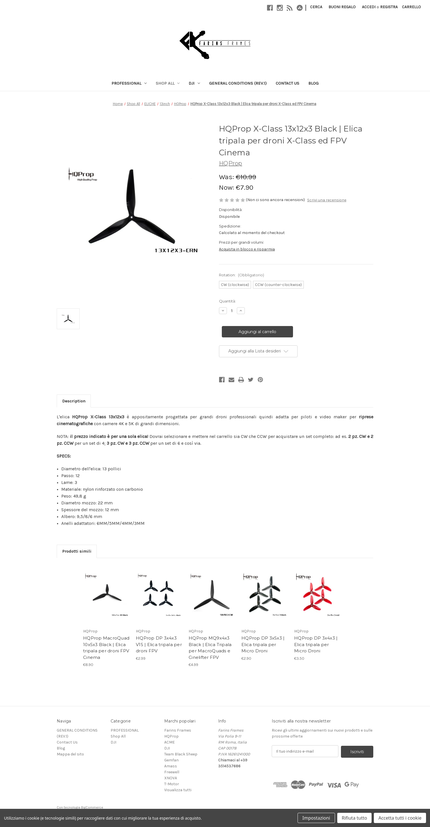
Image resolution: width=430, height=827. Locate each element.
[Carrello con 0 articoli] (411, 7)
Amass (170, 766)
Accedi (369, 7)
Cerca (316, 7)
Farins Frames (177, 730)
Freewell (171, 772)
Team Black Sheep (180, 754)
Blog (313, 83)
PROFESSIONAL (129, 83)
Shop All (168, 83)
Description (73, 401)
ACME (169, 742)
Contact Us (287, 83)
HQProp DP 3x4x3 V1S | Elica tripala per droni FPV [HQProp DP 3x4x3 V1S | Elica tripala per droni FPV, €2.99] (159, 644)
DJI (194, 83)
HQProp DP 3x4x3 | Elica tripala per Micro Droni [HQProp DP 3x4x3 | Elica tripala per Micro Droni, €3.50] (316, 644)
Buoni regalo (342, 7)
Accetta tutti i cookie (399, 818)
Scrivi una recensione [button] (326, 200)
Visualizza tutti (177, 790)
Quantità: (227, 301)
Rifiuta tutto (354, 818)
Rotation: (241, 275)
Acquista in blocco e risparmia (247, 249)
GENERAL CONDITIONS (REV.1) (238, 83)
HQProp (171, 736)
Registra (389, 7)
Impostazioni (316, 818)
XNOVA (170, 778)
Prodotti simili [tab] (76, 551)
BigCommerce (92, 807)
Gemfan (171, 760)
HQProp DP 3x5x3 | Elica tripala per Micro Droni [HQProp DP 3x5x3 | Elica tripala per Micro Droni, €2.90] (262, 644)
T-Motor (171, 784)
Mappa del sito (70, 754)
